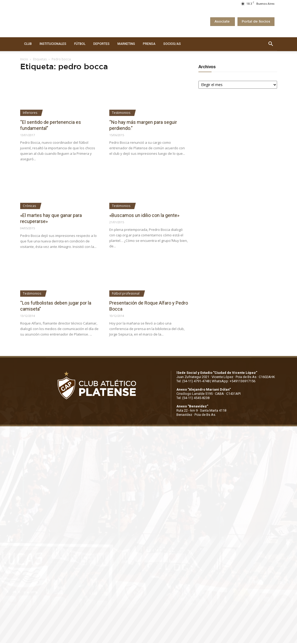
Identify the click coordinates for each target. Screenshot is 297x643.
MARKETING (126, 44)
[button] (270, 44)
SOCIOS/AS (172, 44)
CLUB (28, 44)
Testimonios (121, 112)
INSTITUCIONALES (53, 44)
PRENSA (149, 44)
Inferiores (30, 112)
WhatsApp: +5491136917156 (233, 381)
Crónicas (29, 206)
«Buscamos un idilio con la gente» (144, 215)
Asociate (222, 21)
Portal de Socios (256, 21)
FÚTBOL (79, 44)
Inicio (24, 59)
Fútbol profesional (125, 293)
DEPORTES (101, 44)
